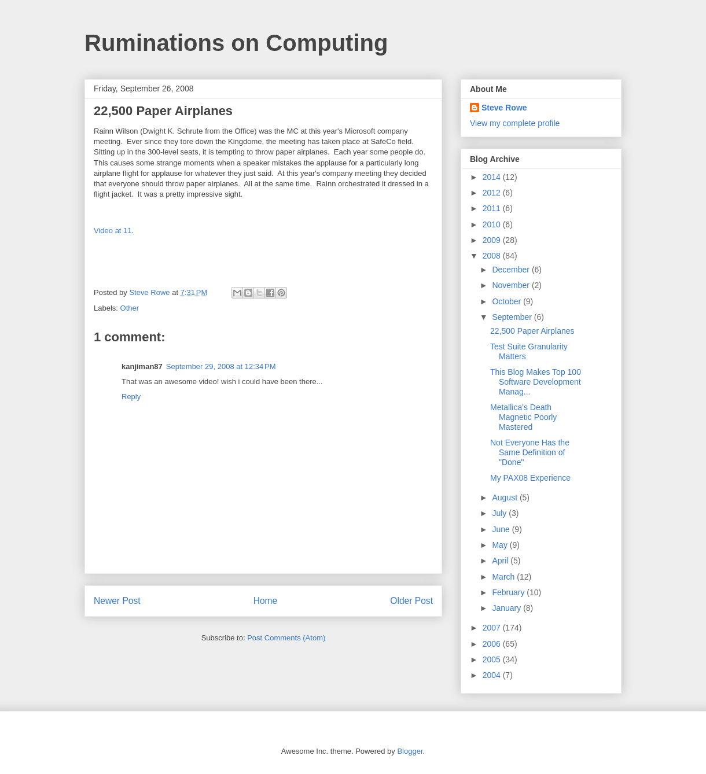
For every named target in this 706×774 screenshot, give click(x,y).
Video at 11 (113, 230)
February (509, 592)
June (502, 529)
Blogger (409, 751)
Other (129, 308)
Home (265, 601)
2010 (493, 224)
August (505, 497)
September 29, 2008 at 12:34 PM (221, 366)
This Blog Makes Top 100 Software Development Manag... (535, 381)
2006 (493, 643)
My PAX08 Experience (530, 477)
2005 (493, 659)
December (511, 269)
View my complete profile (515, 123)
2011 (493, 208)
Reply (131, 396)
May (500, 545)
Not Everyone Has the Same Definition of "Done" (529, 452)
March (504, 576)
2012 (493, 192)
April (501, 560)
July (500, 513)
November (511, 285)
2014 (493, 177)
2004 (493, 675)
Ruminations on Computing (236, 43)
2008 (493, 255)
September (513, 317)
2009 (493, 240)
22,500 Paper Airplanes (532, 331)
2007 (493, 627)
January (507, 608)
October (507, 301)
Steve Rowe (504, 107)
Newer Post (117, 601)
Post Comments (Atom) (286, 637)
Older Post (411, 601)
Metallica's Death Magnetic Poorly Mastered (523, 417)
